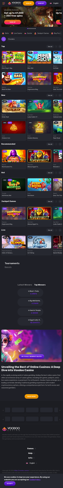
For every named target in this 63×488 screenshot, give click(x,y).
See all (50, 46)
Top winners (39, 285)
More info (8, 267)
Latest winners (25, 285)
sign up (41, 3)
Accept (10, 483)
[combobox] (55, 3)
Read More (31, 396)
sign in (28, 3)
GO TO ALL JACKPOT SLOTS (31, 356)
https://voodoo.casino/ (21, 470)
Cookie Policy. (35, 480)
